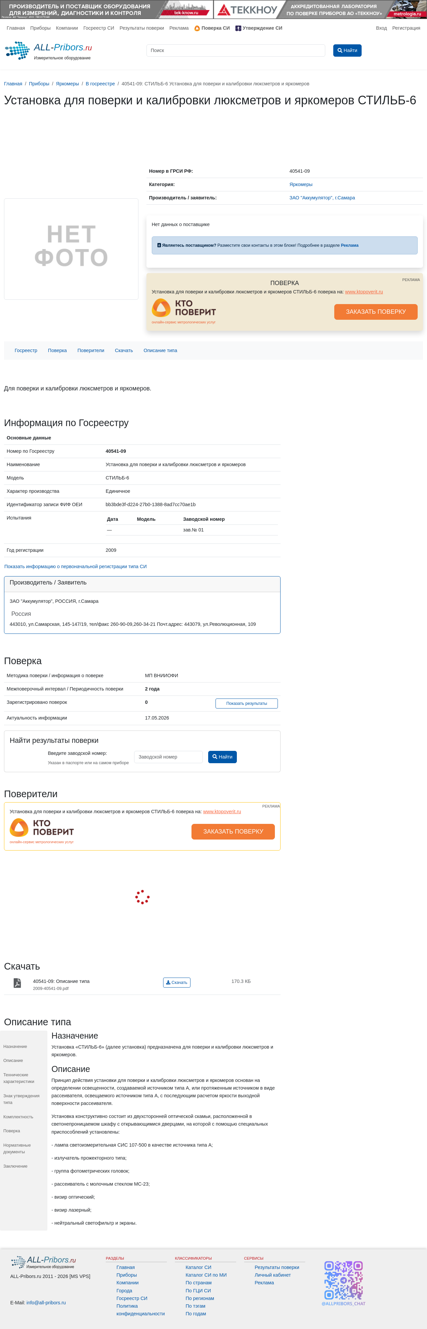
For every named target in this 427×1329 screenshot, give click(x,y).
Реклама (179, 28)
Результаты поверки (141, 28)
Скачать (124, 350)
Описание (13, 1060)
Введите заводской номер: (77, 753)
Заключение (15, 1166)
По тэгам (195, 1306)
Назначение (15, 1046)
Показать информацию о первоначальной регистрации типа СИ (75, 566)
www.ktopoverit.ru (364, 291)
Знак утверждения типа (21, 1099)
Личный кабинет (273, 1275)
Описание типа (160, 350)
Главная (16, 28)
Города (124, 1290)
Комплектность (18, 1116)
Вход (381, 28)
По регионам (199, 1298)
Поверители (90, 350)
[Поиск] (235, 50)
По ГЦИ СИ (198, 1290)
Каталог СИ (198, 1267)
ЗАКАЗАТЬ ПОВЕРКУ (376, 311)
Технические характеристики (18, 1078)
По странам (198, 1282)
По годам (195, 1313)
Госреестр (26, 350)
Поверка (57, 350)
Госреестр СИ (98, 28)
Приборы (40, 28)
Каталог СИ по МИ (206, 1275)
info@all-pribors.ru (46, 1302)
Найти (222, 757)
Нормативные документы (17, 1148)
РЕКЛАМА (411, 280)
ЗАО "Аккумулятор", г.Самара (322, 197)
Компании (67, 28)
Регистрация (406, 28)
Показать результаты (246, 703)
